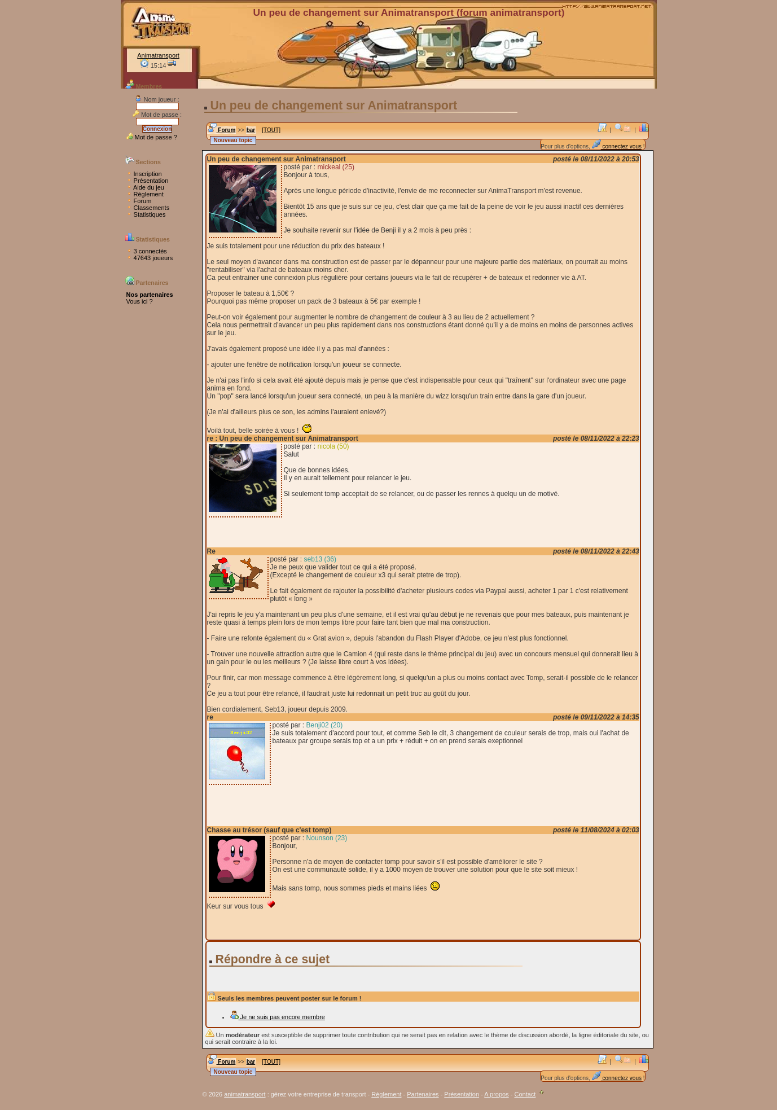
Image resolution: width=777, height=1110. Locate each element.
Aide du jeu (145, 187)
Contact (524, 1094)
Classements (148, 207)
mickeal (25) (336, 167)
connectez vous (617, 146)
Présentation (147, 180)
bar (251, 130)
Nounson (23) (327, 838)
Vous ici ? (139, 301)
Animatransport (158, 55)
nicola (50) (333, 446)
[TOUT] (271, 130)
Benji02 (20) (324, 725)
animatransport (244, 1094)
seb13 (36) (320, 559)
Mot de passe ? (151, 137)
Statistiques (146, 214)
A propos (496, 1094)
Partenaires (422, 1094)
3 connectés (146, 251)
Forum (139, 201)
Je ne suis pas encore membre (277, 1017)
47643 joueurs (149, 258)
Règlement (145, 194)
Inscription (144, 173)
